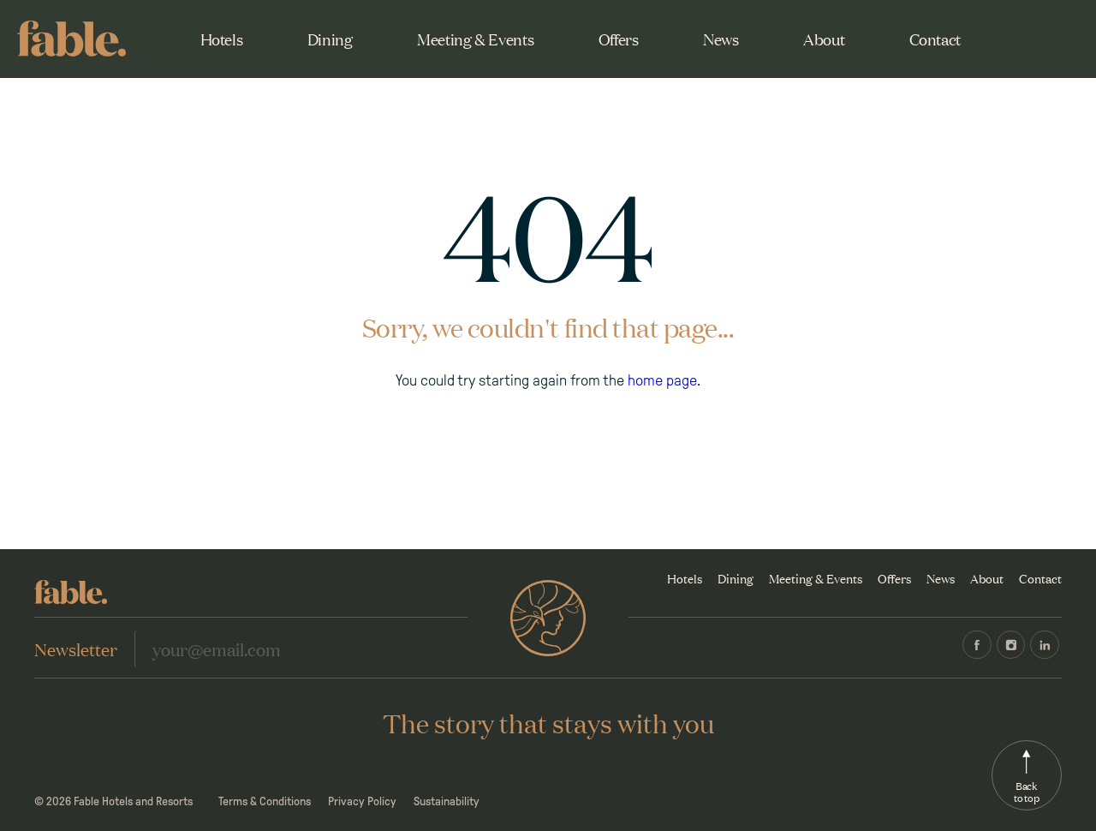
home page (662, 380)
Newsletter (75, 649)
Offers (619, 38)
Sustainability (447, 801)
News (721, 38)
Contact (935, 38)
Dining (330, 38)
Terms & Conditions (264, 801)
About (823, 38)
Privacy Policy (362, 801)
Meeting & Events (475, 38)
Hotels (221, 38)
